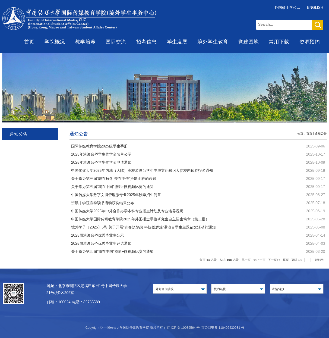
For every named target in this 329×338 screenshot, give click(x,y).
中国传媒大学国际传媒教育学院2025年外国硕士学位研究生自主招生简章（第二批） (140, 219)
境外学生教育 (212, 42)
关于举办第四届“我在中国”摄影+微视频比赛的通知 (112, 252)
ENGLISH (315, 7)
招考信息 (146, 42)
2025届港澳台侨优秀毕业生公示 (97, 235)
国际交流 (116, 42)
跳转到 (320, 260)
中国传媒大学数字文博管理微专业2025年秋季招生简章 (116, 195)
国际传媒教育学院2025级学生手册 (99, 146)
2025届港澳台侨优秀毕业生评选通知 (101, 243)
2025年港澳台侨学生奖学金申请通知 (101, 162)
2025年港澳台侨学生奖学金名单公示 (101, 154)
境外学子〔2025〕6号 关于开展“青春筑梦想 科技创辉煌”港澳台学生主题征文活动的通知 (143, 227)
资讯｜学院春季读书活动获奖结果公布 (102, 203)
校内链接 (220, 289)
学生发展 (177, 42)
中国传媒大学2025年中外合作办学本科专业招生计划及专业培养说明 (127, 211)
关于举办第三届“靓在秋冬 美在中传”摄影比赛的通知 (113, 179)
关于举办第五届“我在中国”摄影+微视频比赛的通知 (112, 187)
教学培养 (85, 42)
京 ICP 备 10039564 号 (183, 327)
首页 (29, 42)
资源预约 (309, 42)
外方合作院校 (164, 289)
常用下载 (279, 42)
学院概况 (54, 42)
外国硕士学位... (287, 7)
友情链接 (278, 289)
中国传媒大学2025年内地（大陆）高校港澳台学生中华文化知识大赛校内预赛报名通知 (142, 170)
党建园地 (248, 42)
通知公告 (321, 133)
